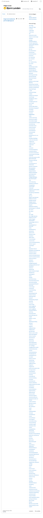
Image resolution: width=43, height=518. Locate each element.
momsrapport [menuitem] (32, 419)
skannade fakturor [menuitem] (32, 459)
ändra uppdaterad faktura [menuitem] (34, 497)
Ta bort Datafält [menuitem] (32, 239)
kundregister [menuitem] (31, 387)
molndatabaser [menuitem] (32, 414)
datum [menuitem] (30, 320)
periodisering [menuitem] (31, 432)
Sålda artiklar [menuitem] (31, 237)
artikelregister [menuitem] (31, 274)
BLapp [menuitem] (30, 65)
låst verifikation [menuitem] (32, 406)
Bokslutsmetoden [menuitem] (32, 76)
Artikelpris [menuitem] (31, 38)
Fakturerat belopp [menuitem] (32, 92)
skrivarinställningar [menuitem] (33, 460)
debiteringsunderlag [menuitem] (33, 321)
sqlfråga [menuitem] (30, 463)
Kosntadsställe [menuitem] (32, 129)
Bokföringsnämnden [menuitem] (33, 74)
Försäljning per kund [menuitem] (33, 101)
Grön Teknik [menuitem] (31, 103)
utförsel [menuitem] (30, 479)
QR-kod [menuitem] (30, 195)
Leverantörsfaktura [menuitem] (33, 151)
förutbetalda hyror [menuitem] (32, 355)
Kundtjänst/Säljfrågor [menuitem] (33, 138)
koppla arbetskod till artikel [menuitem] (34, 384)
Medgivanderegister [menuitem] (33, 172)
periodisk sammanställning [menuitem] (34, 433)
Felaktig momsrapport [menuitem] (33, 95)
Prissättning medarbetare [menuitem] (34, 192)
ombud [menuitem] (30, 427)
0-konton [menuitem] (31, 28)
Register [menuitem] (30, 204)
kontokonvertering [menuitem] (32, 377)
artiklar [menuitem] (30, 275)
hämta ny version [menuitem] (32, 358)
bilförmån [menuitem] (31, 301)
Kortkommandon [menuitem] (32, 127)
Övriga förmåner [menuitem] (32, 495)
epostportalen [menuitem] (32, 331)
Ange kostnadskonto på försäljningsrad (14, 19)
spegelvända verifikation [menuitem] (34, 462)
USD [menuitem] (30, 247)
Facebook (24, 1)
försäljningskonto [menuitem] (32, 353)
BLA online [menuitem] (31, 63)
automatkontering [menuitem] (32, 279)
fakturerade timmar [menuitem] (33, 344)
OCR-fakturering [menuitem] (32, 181)
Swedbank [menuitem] (31, 235)
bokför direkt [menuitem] (31, 304)
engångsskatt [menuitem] (32, 329)
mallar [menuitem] (30, 409)
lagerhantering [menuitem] (32, 392)
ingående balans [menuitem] (32, 363)
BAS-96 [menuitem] (30, 49)
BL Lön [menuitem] (30, 60)
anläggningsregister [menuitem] (33, 263)
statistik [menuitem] (30, 465)
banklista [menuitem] (31, 291)
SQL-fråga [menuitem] (31, 214)
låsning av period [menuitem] (32, 403)
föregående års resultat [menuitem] (33, 347)
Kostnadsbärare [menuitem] (32, 130)
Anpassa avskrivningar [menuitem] (33, 36)
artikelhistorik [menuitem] (31, 272)
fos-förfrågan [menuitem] (32, 345)
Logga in (31, 511)
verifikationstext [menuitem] (32, 494)
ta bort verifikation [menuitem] (32, 470)
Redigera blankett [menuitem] (32, 200)
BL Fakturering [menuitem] (32, 57)
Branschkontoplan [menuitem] (32, 78)
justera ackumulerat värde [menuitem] (34, 368)
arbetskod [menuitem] (31, 267)
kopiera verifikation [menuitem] (33, 382)
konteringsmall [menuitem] (32, 376)
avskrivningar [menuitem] (31, 286)
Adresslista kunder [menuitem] (32, 35)
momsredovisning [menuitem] (32, 421)
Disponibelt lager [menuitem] (32, 89)
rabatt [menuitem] (30, 443)
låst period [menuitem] (31, 404)
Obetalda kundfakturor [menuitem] (33, 183)
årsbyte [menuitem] (30, 502)
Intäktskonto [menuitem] (31, 114)
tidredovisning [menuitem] (32, 476)
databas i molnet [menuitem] (32, 318)
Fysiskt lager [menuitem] (31, 97)
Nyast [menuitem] (30, 16)
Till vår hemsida (5, 1)
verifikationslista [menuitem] (32, 487)
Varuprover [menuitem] (31, 261)
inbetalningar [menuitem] (31, 360)
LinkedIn (33, 1)
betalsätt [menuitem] (31, 298)
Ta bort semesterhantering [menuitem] (34, 242)
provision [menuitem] (31, 438)
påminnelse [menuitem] (31, 440)
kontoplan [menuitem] (31, 379)
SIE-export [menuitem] (31, 209)
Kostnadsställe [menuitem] (32, 132)
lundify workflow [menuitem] (32, 401)
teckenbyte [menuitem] (31, 471)
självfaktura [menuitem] (31, 457)
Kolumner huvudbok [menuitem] (33, 119)
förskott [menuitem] (30, 350)
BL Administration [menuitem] (32, 50)
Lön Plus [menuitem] (30, 161)
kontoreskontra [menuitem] (32, 381)
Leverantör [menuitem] (31, 148)
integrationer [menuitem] (31, 366)
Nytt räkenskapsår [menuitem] (32, 178)
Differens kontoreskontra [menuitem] (34, 85)
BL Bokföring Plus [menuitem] (32, 54)
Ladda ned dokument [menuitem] (33, 139)
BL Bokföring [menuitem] (31, 52)
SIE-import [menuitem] (31, 211)
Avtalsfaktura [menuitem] (31, 47)
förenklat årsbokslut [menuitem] (33, 348)
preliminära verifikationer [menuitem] (34, 435)
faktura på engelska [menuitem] (33, 334)
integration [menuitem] (31, 365)
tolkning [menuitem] (30, 478)
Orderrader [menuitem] (31, 188)
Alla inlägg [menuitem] (31, 25)
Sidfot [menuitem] (30, 227)
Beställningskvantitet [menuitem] (33, 66)
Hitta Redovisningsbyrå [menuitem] (33, 108)
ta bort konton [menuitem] (32, 468)
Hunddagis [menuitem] (31, 109)
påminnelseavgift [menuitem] (32, 441)
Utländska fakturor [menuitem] (32, 252)
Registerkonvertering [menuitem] (33, 206)
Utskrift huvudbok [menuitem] (32, 253)
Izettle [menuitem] (30, 116)
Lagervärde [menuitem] (31, 144)
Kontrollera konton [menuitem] (32, 125)
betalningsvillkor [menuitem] (32, 296)
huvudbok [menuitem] (31, 357)
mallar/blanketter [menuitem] (32, 411)
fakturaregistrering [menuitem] (32, 342)
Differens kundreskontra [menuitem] (34, 87)
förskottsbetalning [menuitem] (32, 352)
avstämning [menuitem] (31, 288)
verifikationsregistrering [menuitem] (34, 492)
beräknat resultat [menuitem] (32, 294)
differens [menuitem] (31, 323)
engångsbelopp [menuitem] (32, 328)
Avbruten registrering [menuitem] (33, 43)
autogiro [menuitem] (30, 277)
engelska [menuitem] (31, 326)
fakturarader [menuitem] (31, 340)
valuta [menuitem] (30, 486)
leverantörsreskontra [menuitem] (33, 397)
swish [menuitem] (30, 467)
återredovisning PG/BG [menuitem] (33, 503)
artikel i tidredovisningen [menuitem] (34, 271)
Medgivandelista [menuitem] (32, 170)
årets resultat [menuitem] (31, 500)
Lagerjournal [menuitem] (31, 141)
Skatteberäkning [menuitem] (32, 229)
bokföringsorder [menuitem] (32, 313)
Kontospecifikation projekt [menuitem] (34, 122)
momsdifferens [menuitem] (32, 417)
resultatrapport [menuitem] (32, 449)
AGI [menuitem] (29, 33)
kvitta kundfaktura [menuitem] (32, 389)
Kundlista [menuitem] (31, 133)
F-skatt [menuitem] (30, 90)
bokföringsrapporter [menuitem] (33, 315)
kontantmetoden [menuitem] (32, 373)
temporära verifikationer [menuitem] (34, 475)
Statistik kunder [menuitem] (32, 234)
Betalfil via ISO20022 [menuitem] (33, 71)
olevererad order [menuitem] (32, 425)
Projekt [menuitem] (30, 194)
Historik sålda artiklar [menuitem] (33, 106)
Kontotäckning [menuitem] (32, 124)
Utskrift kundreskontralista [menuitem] (34, 256)
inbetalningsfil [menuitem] (32, 361)
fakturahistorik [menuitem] (32, 337)
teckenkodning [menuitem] (32, 473)
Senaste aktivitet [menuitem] (32, 17)
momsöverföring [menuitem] (32, 422)
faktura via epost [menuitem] (32, 336)
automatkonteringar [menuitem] (33, 282)
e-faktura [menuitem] (31, 324)
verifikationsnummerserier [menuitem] (34, 490)
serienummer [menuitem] (31, 455)
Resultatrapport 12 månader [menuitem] (34, 208)
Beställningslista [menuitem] (32, 68)
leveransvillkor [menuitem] (32, 393)
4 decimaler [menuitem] (31, 32)
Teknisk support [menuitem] (32, 243)
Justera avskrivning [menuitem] (33, 117)
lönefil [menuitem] (30, 408)
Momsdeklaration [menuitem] (32, 174)
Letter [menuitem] (30, 146)
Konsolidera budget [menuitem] (33, 120)
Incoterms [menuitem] (31, 112)
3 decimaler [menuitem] (31, 30)
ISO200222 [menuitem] (31, 111)
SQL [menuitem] (30, 213)
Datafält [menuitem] (30, 79)
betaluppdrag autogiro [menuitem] (33, 299)
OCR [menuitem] (30, 180)
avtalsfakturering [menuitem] (32, 290)
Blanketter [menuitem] (31, 73)
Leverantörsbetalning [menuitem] (33, 149)
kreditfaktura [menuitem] (31, 385)
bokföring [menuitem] (31, 312)
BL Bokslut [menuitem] (31, 55)
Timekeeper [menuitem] (31, 245)
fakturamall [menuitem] (31, 339)
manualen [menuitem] (31, 412)
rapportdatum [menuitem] (32, 444)
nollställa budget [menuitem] (32, 424)
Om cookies (37, 511)
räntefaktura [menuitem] (31, 451)
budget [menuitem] (30, 316)
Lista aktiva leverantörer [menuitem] (34, 152)
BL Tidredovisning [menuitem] (32, 62)
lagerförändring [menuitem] (32, 390)
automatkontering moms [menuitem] (34, 280)
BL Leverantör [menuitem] (32, 58)
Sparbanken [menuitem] (31, 231)
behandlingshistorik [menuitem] (33, 293)
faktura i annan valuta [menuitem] (33, 332)
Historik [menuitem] (30, 104)
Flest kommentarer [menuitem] (32, 19)
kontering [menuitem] (31, 374)
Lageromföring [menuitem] (32, 143)
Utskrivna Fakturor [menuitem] (32, 258)
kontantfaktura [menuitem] (32, 371)
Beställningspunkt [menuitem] (32, 70)
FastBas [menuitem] (30, 93)
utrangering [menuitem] (31, 484)
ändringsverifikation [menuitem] (33, 498)
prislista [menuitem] (30, 436)
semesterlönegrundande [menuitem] (34, 454)
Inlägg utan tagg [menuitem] (32, 27)
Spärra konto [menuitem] (31, 232)
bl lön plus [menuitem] (31, 302)
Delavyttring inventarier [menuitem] (33, 84)
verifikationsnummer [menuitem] (33, 489)
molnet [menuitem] (30, 416)
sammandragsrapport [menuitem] (33, 452)
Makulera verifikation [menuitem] (33, 166)
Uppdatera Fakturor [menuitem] (33, 248)
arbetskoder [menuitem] (31, 269)
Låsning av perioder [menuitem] (33, 160)
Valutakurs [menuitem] (31, 260)
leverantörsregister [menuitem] (33, 395)
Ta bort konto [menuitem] (31, 240)
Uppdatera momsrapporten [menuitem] (34, 250)
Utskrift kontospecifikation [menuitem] (34, 255)
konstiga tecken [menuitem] (32, 369)
